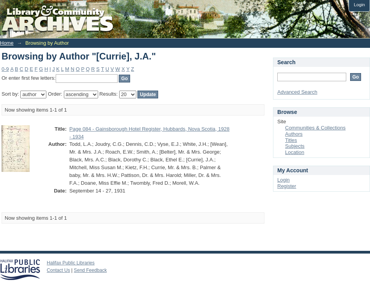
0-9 (5, 69)
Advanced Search (297, 92)
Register (286, 186)
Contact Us (58, 270)
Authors (294, 134)
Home (7, 43)
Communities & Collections (315, 128)
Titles (291, 140)
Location (294, 152)
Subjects (295, 146)
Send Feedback (90, 270)
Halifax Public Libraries (71, 263)
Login (359, 4)
